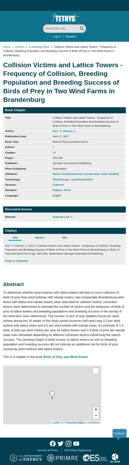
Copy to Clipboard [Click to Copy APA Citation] (16, 260)
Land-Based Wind (81, 179)
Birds (67, 190)
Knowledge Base (39, 46)
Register (71, 36)
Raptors (58, 190)
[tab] (17, 238)
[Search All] (64, 28)
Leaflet (56, 422)
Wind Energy (61, 179)
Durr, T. (57, 131)
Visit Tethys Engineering (77, 450)
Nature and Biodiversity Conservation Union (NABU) (86, 174)
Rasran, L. (69, 131)
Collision (58, 184)
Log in (57, 36)
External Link (61, 216)
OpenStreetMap (75, 422)
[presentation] (52, 395)
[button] (96, 410)
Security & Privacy (48, 450)
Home (6, 46)
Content (20, 46)
